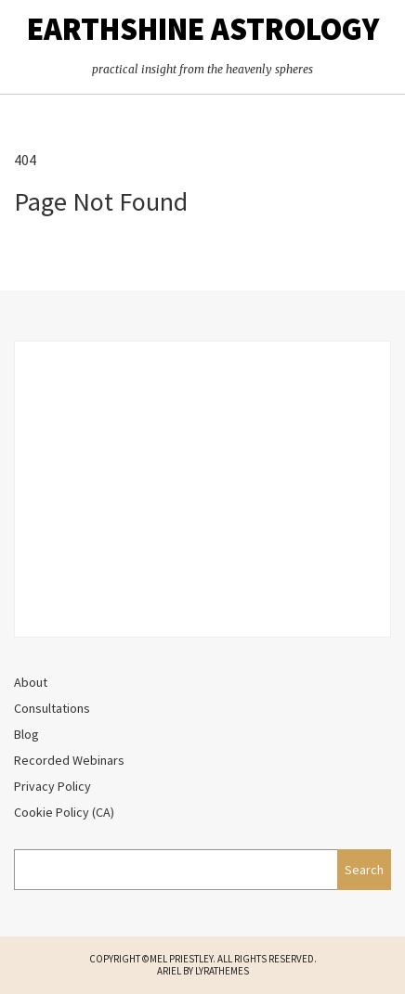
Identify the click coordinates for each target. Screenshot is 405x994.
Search (364, 869)
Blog (26, 734)
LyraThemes (222, 970)
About (30, 682)
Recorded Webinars (69, 760)
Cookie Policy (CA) (64, 812)
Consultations (52, 708)
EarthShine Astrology (203, 28)
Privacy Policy (52, 786)
